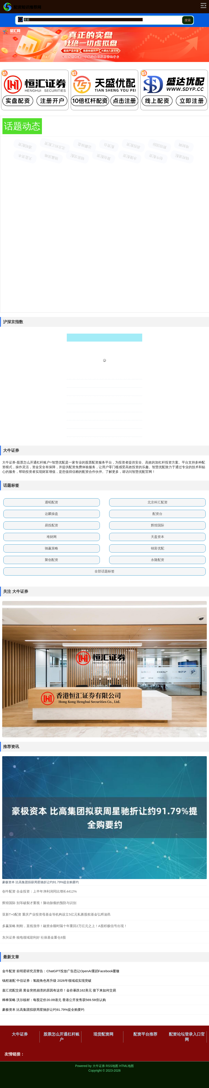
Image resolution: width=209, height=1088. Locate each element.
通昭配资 (51, 502)
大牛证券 (20, 1034)
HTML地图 (126, 1066)
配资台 (157, 514)
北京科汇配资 (158, 502)
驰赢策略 (51, 548)
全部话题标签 (104, 571)
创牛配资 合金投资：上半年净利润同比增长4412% (39, 891)
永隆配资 (157, 560)
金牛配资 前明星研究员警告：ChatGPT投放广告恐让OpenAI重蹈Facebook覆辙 (60, 971)
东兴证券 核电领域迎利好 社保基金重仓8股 (34, 937)
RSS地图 (112, 1066)
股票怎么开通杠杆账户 (61, 1037)
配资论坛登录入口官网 (187, 1037)
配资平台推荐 (145, 1034)
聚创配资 (51, 560)
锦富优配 (157, 548)
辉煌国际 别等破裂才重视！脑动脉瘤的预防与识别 (39, 903)
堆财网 (52, 537)
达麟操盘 (51, 514)
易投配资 (51, 525)
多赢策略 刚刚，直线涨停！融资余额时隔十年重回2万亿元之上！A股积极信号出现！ (64, 926)
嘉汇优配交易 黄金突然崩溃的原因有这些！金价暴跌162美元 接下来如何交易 (59, 990)
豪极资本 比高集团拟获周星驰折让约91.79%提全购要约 (40, 882)
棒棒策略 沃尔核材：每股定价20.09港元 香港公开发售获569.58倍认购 (54, 1000)
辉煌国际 (157, 525)
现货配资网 (103, 1034)
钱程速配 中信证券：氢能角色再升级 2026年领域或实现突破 (46, 980)
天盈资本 (157, 537)
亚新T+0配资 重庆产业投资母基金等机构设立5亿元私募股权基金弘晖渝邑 (56, 914)
